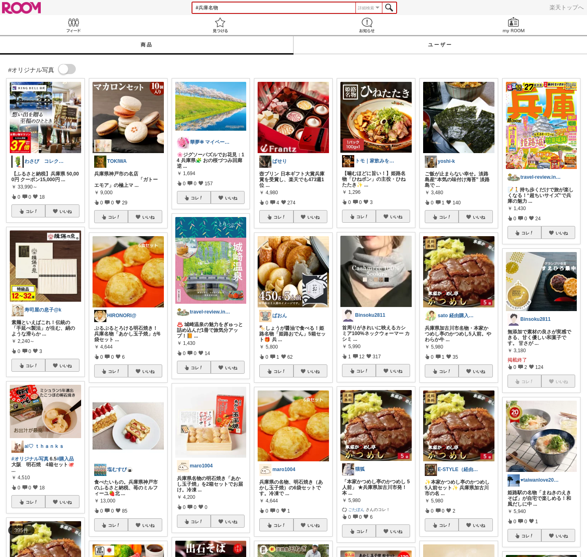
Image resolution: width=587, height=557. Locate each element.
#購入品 (65, 459)
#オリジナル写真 (30, 459)
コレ (32, 211)
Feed (73, 25)
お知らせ (367, 25)
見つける (220, 25)
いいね (66, 211)
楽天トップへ (566, 7)
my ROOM (513, 25)
